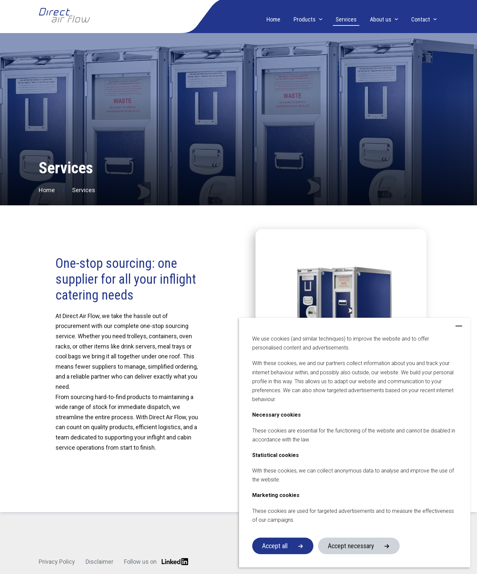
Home (273, 19)
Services (346, 19)
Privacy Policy (57, 561)
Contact (420, 19)
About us (380, 19)
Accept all (275, 546)
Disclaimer (99, 561)
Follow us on (156, 561)
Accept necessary (351, 546)
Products (305, 19)
